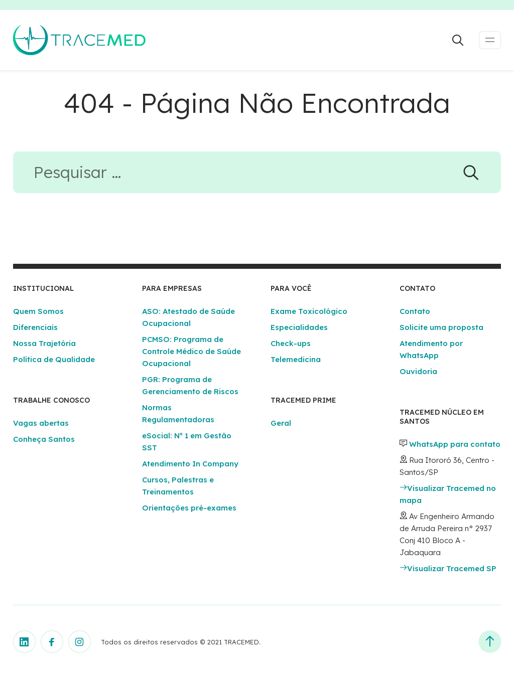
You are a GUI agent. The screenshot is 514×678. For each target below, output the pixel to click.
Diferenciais (35, 327)
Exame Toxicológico (309, 311)
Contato (415, 311)
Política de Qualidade (54, 359)
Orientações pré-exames (189, 508)
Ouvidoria (418, 371)
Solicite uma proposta (441, 327)
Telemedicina (296, 359)
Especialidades (299, 327)
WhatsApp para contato (454, 444)
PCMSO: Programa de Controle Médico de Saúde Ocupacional (191, 351)
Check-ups (291, 343)
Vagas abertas (41, 423)
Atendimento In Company (190, 463)
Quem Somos (38, 311)
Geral (281, 423)
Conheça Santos (44, 439)
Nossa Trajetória (44, 343)
